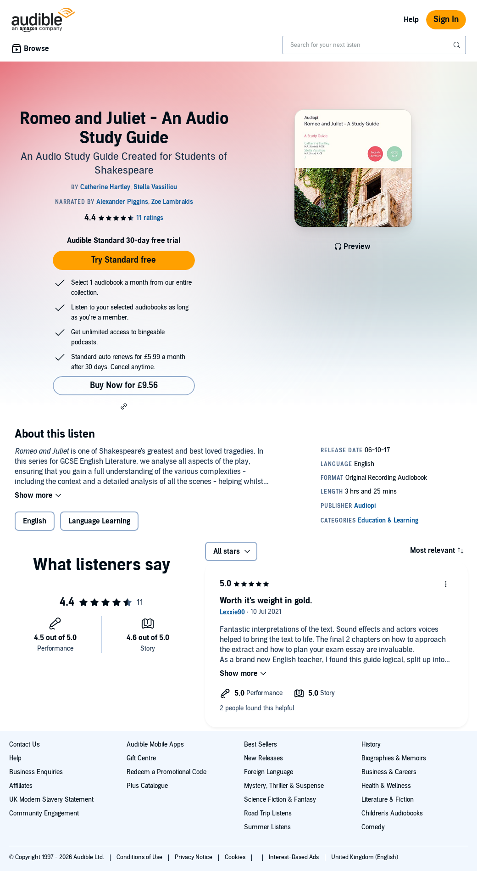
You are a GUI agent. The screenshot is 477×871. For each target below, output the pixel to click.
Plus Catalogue (147, 786)
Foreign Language (268, 772)
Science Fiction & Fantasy (280, 800)
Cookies (236, 857)
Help (411, 19)
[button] (124, 406)
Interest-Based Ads (294, 857)
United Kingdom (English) (364, 857)
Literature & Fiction (387, 800)
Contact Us (24, 744)
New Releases (263, 758)
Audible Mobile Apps (155, 744)
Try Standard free (123, 260)
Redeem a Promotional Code (166, 772)
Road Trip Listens (268, 813)
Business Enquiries (36, 772)
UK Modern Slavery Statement (51, 800)
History (371, 744)
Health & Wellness (386, 786)
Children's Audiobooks (392, 813)
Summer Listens (267, 827)
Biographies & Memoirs (393, 758)
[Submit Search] (457, 45)
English (34, 521)
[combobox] (374, 45)
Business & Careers (388, 772)
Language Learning (99, 521)
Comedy (373, 827)
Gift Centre (141, 758)
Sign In (446, 19)
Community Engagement (44, 813)
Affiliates (21, 786)
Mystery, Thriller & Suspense (284, 786)
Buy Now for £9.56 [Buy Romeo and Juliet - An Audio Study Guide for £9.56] (124, 385)
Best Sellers (260, 744)
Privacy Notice (194, 857)
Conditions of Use (140, 857)
